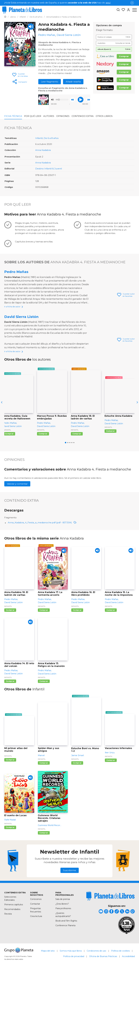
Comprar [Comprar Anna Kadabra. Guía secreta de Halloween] (9, 471)
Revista (8, 951)
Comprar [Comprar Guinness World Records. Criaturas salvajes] (43, 870)
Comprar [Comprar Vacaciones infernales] (110, 798)
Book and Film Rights (66, 958)
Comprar (124, 56)
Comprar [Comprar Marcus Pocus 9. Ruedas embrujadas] (43, 471)
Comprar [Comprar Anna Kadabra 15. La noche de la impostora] (110, 648)
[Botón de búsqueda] (118, 10)
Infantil (39, 138)
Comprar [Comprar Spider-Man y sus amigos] (43, 801)
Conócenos (35, 937)
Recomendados (12, 947)
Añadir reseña (73, 81)
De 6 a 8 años (51, 138)
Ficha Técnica (13, 116)
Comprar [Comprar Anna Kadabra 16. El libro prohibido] (77, 648)
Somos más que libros (71, 988)
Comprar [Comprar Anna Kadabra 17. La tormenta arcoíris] (43, 648)
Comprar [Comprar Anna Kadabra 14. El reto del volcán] (10, 719)
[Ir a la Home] (5, 17)
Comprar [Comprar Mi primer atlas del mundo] (10, 797)
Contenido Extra (83, 116)
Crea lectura (36, 954)
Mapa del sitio (48, 988)
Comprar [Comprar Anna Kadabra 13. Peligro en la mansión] (43, 719)
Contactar (35, 941)
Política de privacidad (73, 994)
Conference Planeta (65, 963)
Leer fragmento (49, 81)
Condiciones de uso (96, 988)
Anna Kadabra (43, 150)
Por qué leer (32, 116)
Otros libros (104, 116)
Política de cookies (120, 988)
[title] (110, 933)
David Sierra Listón (21, 335)
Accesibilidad (128, 994)
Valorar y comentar (17, 521)
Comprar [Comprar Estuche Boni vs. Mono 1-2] (77, 801)
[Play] (31, 26)
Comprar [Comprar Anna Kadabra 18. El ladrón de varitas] (76, 471)
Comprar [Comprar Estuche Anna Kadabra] (110, 469)
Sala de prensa (62, 937)
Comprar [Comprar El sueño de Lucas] (10, 865)
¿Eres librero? (62, 941)
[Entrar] (127, 10)
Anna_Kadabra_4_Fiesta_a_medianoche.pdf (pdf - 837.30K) (42, 560)
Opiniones (62, 116)
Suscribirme (69, 908)
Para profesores (63, 946)
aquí (108, 2)
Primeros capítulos (13, 942)
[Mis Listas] (122, 10)
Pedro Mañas (16, 272)
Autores (48, 116)
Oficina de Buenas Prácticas (103, 994)
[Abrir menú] (134, 10)
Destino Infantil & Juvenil (48, 168)
